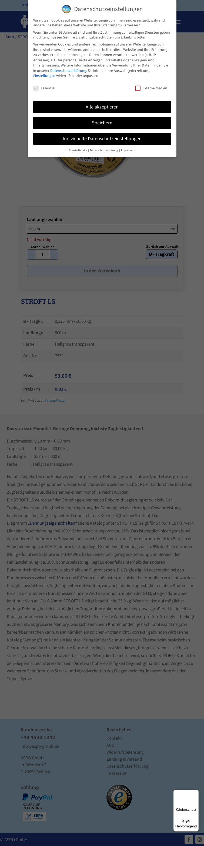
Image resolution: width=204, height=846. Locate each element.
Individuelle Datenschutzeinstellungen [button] (102, 139)
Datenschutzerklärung (68, 70)
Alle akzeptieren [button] (102, 107)
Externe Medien (151, 88)
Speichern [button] (102, 123)
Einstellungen (44, 75)
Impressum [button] (128, 150)
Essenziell (44, 88)
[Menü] (195, 793)
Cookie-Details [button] (78, 150)
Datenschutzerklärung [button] (104, 150)
